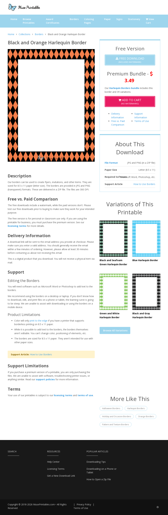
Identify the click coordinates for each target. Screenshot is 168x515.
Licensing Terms (55, 468)
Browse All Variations (115, 330)
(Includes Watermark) (130, 60)
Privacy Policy (84, 504)
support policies (45, 379)
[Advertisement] (130, 367)
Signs (119, 19)
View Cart (150, 21)
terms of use (85, 395)
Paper (107, 19)
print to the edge (38, 320)
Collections (24, 34)
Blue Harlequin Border (145, 260)
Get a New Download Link (61, 475)
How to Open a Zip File (98, 479)
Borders (74, 19)
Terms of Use (141, 121)
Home (13, 19)
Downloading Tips (96, 461)
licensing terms (17, 225)
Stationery (134, 19)
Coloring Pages (89, 21)
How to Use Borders (41, 354)
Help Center (53, 461)
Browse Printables (28, 21)
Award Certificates (52, 21)
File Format (111, 162)
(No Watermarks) (129, 101)
